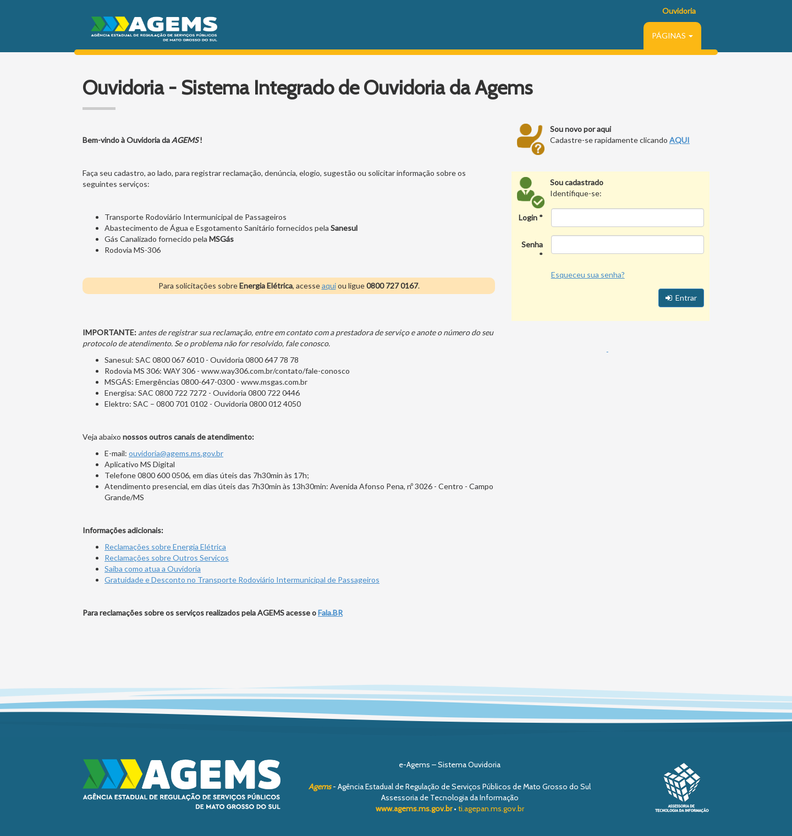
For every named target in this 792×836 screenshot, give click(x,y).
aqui (329, 285)
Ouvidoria (679, 10)
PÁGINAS (672, 35)
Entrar (681, 297)
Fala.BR (330, 612)
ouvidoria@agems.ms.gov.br (176, 453)
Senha (532, 244)
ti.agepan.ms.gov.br (491, 808)
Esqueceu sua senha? (588, 274)
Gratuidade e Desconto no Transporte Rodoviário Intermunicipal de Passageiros (242, 579)
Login (528, 217)
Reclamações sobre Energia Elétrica (165, 546)
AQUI (679, 140)
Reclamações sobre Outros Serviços (167, 557)
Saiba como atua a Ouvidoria (153, 568)
